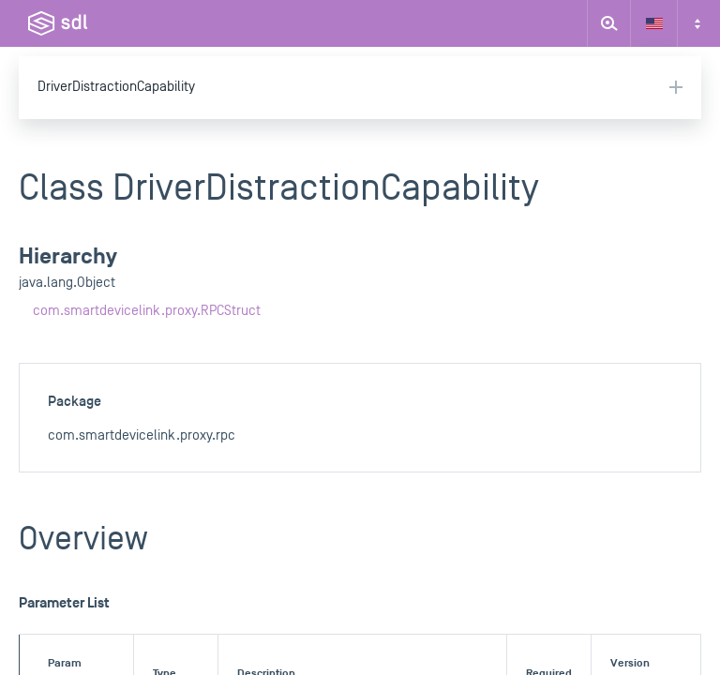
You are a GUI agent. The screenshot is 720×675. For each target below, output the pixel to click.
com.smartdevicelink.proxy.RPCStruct (147, 311)
